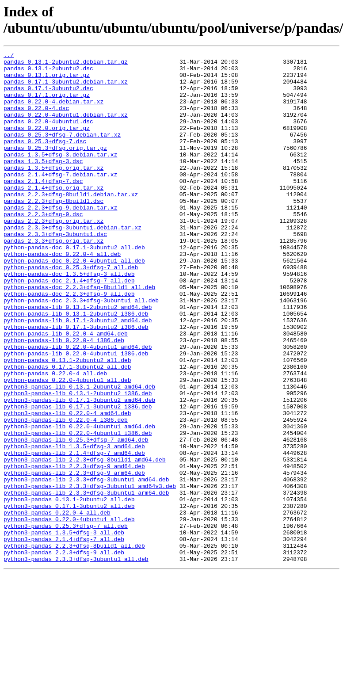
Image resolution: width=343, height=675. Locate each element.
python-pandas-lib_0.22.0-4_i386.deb (64, 398)
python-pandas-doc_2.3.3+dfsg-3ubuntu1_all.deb (81, 351)
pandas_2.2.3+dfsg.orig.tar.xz (53, 255)
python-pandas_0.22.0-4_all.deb (55, 438)
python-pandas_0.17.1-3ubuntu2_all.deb (67, 430)
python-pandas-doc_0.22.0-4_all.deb (62, 295)
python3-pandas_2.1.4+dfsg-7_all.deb (64, 637)
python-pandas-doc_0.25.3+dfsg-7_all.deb (71, 311)
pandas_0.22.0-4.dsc (36, 120)
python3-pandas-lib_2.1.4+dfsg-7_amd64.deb (74, 534)
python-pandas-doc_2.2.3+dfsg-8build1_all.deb (79, 335)
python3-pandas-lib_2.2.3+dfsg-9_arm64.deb (74, 557)
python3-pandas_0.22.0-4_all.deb (57, 605)
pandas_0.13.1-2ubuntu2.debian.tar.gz (66, 64)
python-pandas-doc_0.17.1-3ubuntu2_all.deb (74, 287)
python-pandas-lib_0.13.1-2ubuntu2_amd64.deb (78, 358)
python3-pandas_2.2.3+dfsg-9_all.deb (64, 653)
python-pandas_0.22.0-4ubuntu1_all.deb (67, 446)
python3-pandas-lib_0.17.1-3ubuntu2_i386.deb (78, 478)
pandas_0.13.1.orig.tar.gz (47, 80)
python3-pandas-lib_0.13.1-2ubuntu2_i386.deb (78, 462)
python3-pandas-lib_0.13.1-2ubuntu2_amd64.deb (79, 454)
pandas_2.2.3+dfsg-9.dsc (43, 247)
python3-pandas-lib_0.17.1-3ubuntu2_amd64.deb (79, 470)
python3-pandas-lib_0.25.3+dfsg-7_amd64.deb (76, 518)
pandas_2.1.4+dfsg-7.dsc (43, 207)
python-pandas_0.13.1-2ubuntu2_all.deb (67, 422)
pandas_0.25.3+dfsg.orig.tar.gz (55, 168)
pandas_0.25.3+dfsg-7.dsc (45, 160)
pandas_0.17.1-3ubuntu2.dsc (48, 96)
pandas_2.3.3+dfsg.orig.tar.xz (53, 279)
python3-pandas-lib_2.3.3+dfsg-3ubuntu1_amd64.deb (86, 565)
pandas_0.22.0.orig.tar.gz (47, 144)
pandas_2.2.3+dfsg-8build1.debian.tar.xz (71, 223)
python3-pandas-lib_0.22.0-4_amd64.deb (67, 486)
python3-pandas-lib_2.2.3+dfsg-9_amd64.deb (74, 549)
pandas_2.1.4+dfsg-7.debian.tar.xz (60, 199)
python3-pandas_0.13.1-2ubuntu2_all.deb (69, 589)
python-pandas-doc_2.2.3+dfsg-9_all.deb (69, 343)
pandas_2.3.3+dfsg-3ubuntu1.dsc (55, 271)
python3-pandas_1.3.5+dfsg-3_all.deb (64, 629)
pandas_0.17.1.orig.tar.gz (47, 104)
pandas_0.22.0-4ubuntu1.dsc (48, 136)
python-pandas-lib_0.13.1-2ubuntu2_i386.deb (76, 366)
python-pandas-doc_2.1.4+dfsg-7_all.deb (69, 327)
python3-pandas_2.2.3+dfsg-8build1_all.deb (74, 645)
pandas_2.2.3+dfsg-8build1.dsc (53, 231)
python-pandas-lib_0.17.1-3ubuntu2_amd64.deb (78, 374)
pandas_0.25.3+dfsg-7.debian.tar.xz (62, 152)
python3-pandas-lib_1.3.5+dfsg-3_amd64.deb (74, 526)
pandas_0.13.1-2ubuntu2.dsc (48, 72)
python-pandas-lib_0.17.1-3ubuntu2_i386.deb (76, 382)
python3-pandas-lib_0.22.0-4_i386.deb (66, 494)
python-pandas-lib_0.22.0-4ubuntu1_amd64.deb (78, 406)
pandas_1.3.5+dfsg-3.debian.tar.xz (60, 175)
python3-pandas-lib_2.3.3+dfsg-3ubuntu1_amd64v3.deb (90, 573)
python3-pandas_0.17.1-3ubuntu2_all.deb (69, 597)
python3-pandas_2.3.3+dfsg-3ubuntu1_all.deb (76, 661)
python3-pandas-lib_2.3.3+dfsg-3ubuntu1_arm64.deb (86, 581)
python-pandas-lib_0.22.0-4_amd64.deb (66, 390)
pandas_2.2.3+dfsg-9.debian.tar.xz (60, 239)
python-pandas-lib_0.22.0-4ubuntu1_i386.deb (76, 414)
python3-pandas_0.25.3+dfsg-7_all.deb (66, 621)
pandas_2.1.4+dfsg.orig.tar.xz (53, 215)
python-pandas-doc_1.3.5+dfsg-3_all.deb (69, 319)
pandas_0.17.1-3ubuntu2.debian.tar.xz (66, 88)
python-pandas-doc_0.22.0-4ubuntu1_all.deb (74, 303)
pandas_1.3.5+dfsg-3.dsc (43, 183)
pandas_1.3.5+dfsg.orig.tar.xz (53, 191)
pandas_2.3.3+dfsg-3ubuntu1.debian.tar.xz (72, 263)
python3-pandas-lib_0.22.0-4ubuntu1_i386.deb (78, 510)
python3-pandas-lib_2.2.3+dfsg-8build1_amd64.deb (85, 541)
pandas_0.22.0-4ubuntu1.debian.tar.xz (66, 128)
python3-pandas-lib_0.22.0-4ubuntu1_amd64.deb (79, 502)
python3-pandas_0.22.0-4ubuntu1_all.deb (69, 613)
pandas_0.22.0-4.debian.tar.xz (53, 112)
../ (9, 56)
